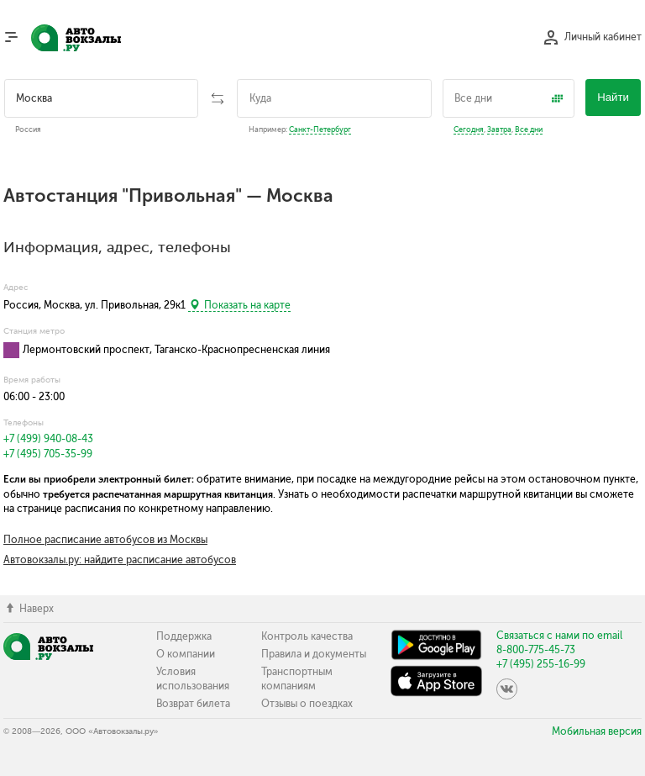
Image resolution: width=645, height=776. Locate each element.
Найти (613, 97)
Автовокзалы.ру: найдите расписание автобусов (119, 560)
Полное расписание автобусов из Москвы (105, 540)
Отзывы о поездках (307, 704)
